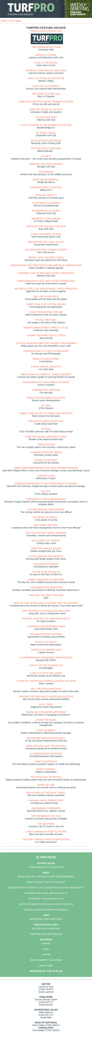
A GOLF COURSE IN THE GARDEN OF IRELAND (46, 125)
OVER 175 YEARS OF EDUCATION (46, 78)
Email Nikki (46, 1017)
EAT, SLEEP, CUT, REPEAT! (46, 540)
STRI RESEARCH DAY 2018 (46, 816)
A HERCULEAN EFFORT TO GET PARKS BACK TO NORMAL (45, 483)
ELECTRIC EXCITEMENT (46, 86)
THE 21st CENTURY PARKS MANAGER (45, 533)
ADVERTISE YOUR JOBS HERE (46, 919)
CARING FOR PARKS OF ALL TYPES (46, 335)
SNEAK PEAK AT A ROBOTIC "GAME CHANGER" (46, 374)
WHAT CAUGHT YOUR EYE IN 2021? (46, 882)
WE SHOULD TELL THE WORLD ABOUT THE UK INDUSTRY (46, 288)
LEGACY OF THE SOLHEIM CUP (46, 665)
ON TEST (46, 405)
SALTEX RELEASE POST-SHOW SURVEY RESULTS (46, 904)
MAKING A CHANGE (46, 55)
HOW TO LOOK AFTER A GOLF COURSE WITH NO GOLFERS (46, 603)
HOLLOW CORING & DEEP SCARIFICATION (46, 839)
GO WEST (46, 156)
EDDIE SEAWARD (46, 730)
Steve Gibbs (38, 1025)
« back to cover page (10, 20)
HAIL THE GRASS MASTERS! (46, 688)
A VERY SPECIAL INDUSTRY (46, 366)
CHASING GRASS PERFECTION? (46, 800)
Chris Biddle (38, 1030)
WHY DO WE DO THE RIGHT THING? (45, 792)
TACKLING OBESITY (46, 195)
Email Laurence (46, 992)
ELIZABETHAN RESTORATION (46, 753)
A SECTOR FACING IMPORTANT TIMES (46, 436)
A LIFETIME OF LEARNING (46, 203)
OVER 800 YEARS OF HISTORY (46, 109)
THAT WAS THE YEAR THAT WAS (45, 595)
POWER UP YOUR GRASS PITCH (46, 898)
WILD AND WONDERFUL (46, 179)
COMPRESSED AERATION (46, 390)
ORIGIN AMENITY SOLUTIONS (46, 960)
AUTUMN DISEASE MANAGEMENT (46, 509)
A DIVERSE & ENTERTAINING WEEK (46, 626)
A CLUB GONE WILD (46, 117)
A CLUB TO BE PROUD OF (46, 572)
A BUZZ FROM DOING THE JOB (46, 312)
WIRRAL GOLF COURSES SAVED (46, 257)
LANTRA (46, 954)
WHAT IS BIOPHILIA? (46, 761)
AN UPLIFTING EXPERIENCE (46, 140)
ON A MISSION (46, 171)
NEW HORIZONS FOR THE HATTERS (46, 746)
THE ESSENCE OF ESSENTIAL (46, 587)
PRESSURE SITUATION (46, 564)
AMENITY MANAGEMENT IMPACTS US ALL (46, 327)
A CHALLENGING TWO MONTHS (46, 556)
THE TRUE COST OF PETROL (46, 777)
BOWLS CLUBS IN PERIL (46, 359)
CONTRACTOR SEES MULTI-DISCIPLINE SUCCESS (46, 696)
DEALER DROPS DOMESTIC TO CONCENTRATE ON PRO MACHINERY (45, 887)
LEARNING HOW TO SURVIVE (46, 187)
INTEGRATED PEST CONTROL (46, 634)
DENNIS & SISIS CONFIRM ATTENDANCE (46, 909)
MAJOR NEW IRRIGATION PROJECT (46, 738)
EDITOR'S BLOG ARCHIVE (46, 928)
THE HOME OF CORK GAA (46, 94)
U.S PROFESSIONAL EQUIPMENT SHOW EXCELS (46, 657)
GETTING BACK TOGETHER (46, 148)
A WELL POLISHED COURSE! (45, 234)
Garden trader (46, 965)
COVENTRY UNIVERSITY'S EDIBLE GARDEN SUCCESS (45, 681)
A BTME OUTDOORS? (46, 460)
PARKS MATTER (46, 444)
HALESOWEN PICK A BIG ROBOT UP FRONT (46, 382)
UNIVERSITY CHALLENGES (46, 218)
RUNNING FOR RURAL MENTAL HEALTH (46, 893)
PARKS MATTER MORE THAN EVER (46, 397)
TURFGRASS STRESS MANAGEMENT (46, 499)
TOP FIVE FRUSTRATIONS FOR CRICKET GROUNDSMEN (46, 343)
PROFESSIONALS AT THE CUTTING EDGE (46, 351)
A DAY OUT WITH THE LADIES (46, 673)
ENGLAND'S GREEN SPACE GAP (46, 421)
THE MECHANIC (46, 824)
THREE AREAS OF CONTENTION (46, 867)
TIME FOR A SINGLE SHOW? (46, 548)
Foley (46, 949)
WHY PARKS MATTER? (46, 525)
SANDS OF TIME (46, 785)
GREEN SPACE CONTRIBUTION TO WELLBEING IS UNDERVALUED (46, 265)
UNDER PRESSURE (46, 720)
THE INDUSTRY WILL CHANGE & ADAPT (46, 249)
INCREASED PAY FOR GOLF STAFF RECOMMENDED (46, 876)
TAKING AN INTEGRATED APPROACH (46, 712)
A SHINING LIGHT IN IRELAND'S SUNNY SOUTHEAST (46, 273)
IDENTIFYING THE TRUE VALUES (46, 242)
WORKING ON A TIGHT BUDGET (46, 164)
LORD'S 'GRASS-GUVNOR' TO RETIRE (46, 831)
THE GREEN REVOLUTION (46, 47)
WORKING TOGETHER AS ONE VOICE (46, 70)
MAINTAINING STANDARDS (46, 808)
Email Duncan (46, 1004)
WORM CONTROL (45, 769)
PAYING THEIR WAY (46, 320)
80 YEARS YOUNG (46, 133)
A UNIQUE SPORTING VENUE (46, 452)
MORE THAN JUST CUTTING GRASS (46, 304)
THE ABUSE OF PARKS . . (46, 517)
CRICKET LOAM (46, 475)
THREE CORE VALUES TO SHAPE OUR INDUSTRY (46, 413)
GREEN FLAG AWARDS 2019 (46, 649)
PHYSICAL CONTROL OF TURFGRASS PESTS (46, 618)
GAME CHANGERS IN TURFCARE (46, 579)
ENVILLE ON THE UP (46, 642)
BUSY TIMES (46, 704)
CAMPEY (46, 943)
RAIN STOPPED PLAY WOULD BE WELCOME (46, 610)
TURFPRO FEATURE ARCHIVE (46, 934)
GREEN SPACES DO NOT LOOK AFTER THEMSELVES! (46, 281)
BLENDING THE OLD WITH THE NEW (46, 226)
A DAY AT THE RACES (46, 62)
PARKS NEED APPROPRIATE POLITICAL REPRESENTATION (46, 468)
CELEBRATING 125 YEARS (46, 210)
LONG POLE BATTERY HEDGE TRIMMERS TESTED (46, 101)
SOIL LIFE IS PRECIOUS (46, 296)
